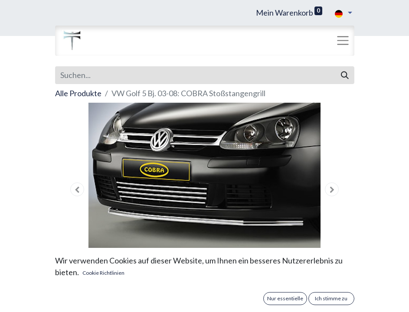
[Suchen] (344, 75)
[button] (77, 189)
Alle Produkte (78, 93)
